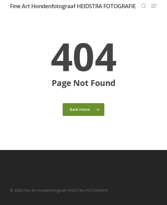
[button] (154, 5)
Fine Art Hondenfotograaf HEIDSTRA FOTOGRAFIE (73, 6)
